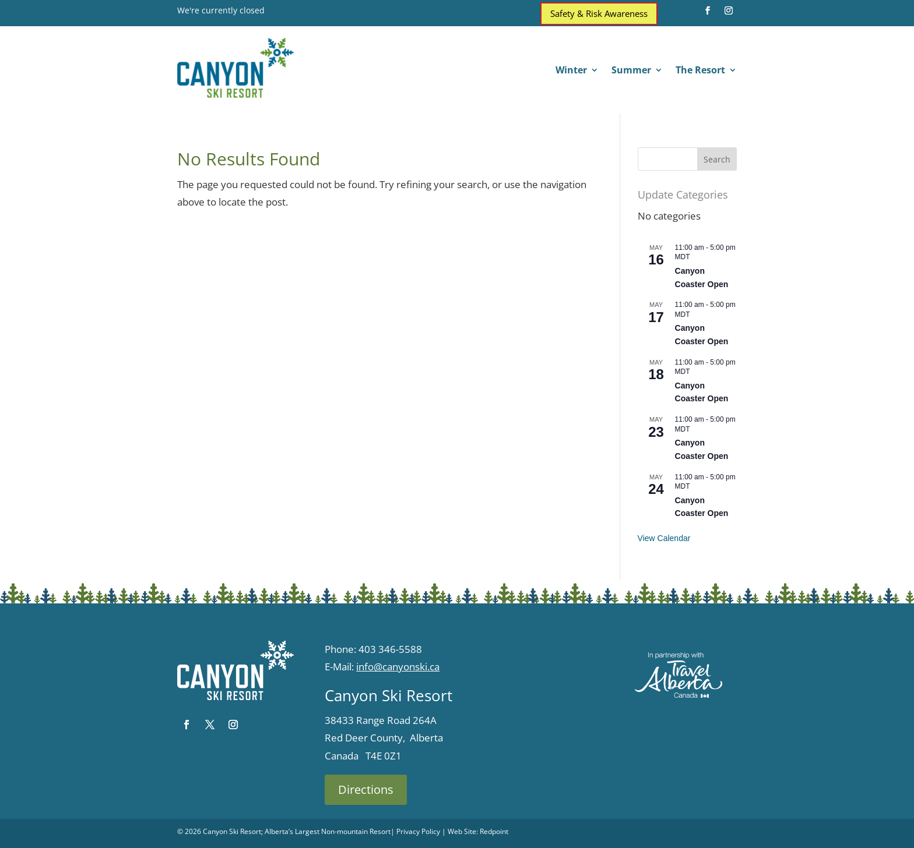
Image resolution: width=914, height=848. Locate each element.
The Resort (700, 71)
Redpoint (494, 831)
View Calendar (664, 538)
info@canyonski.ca (398, 666)
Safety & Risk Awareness (599, 13)
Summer (631, 71)
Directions (365, 789)
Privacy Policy (418, 831)
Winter (571, 71)
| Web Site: (460, 831)
